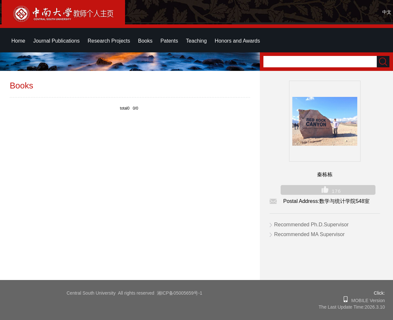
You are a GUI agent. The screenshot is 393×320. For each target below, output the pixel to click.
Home (18, 41)
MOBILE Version (366, 300)
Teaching (196, 41)
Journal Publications (56, 41)
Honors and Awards (237, 41)
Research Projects (109, 41)
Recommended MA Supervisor (309, 234)
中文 (386, 12)
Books (145, 41)
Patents (169, 41)
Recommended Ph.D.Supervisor (311, 224)
